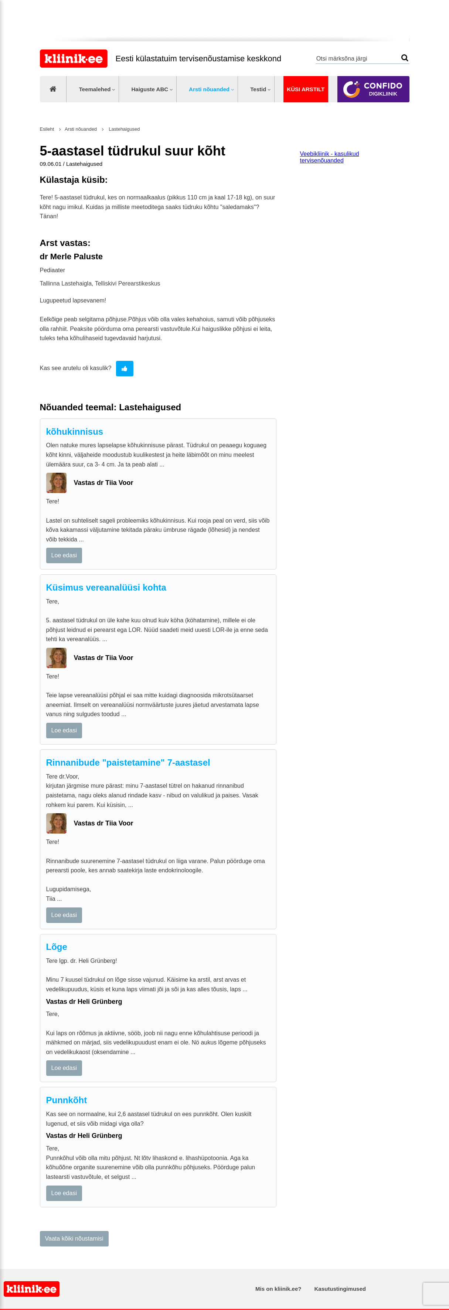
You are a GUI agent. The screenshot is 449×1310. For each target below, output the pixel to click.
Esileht (47, 129)
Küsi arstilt (305, 89)
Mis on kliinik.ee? (278, 1289)
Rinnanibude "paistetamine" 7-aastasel (128, 762)
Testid (258, 89)
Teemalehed (95, 89)
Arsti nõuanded (209, 89)
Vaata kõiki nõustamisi (74, 1238)
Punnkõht (66, 1100)
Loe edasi (64, 555)
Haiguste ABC (149, 89)
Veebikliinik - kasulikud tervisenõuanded (329, 157)
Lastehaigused (124, 129)
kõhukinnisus (74, 432)
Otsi (404, 57)
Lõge (56, 947)
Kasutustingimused (340, 1289)
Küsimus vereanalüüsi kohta (106, 587)
